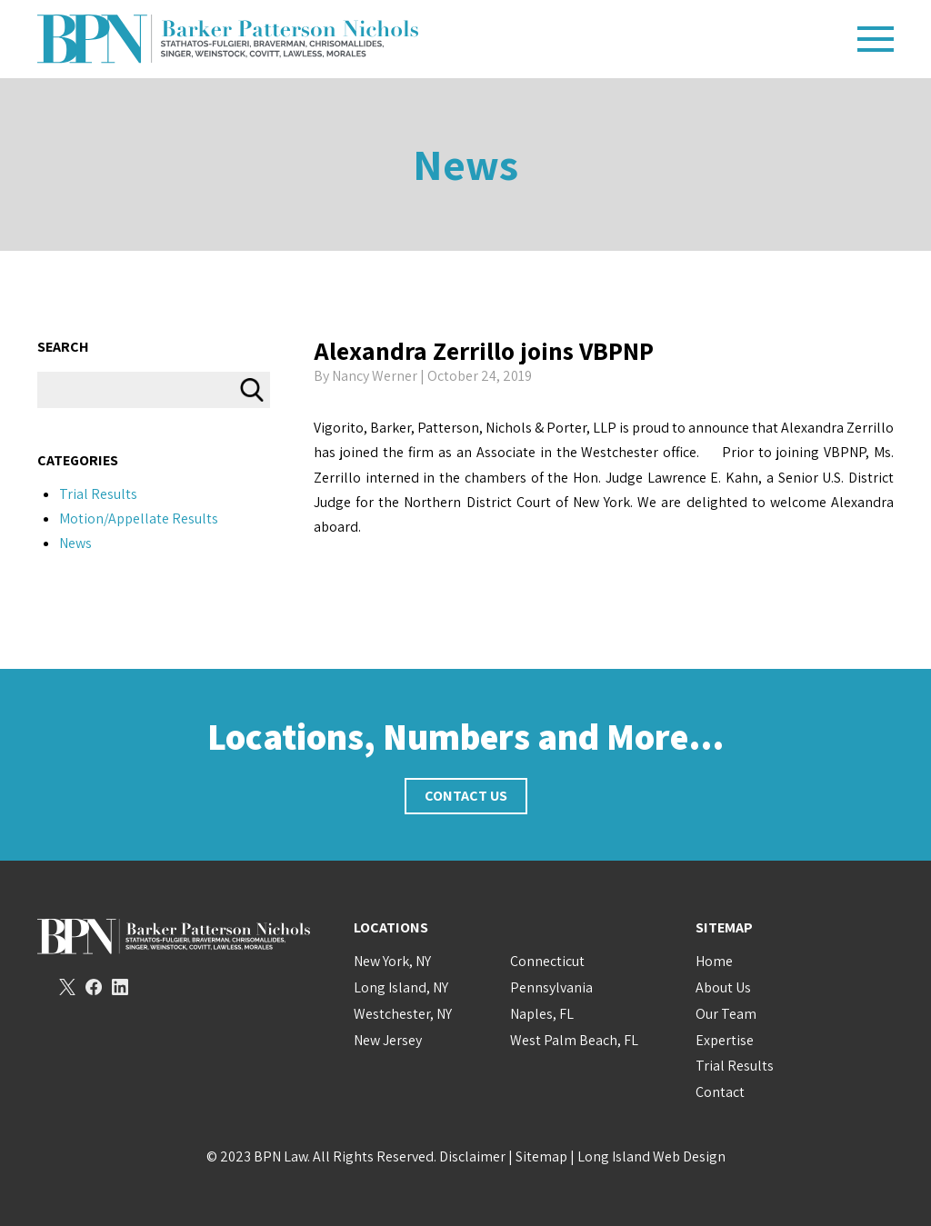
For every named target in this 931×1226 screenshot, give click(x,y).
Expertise (725, 1040)
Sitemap (541, 1156)
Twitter (67, 987)
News (465, 164)
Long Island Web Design (651, 1156)
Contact (720, 1091)
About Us (723, 987)
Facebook (93, 987)
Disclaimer (472, 1156)
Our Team (726, 1013)
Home (714, 961)
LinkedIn (120, 987)
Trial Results (98, 493)
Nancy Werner (374, 375)
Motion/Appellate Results (138, 518)
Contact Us (466, 795)
